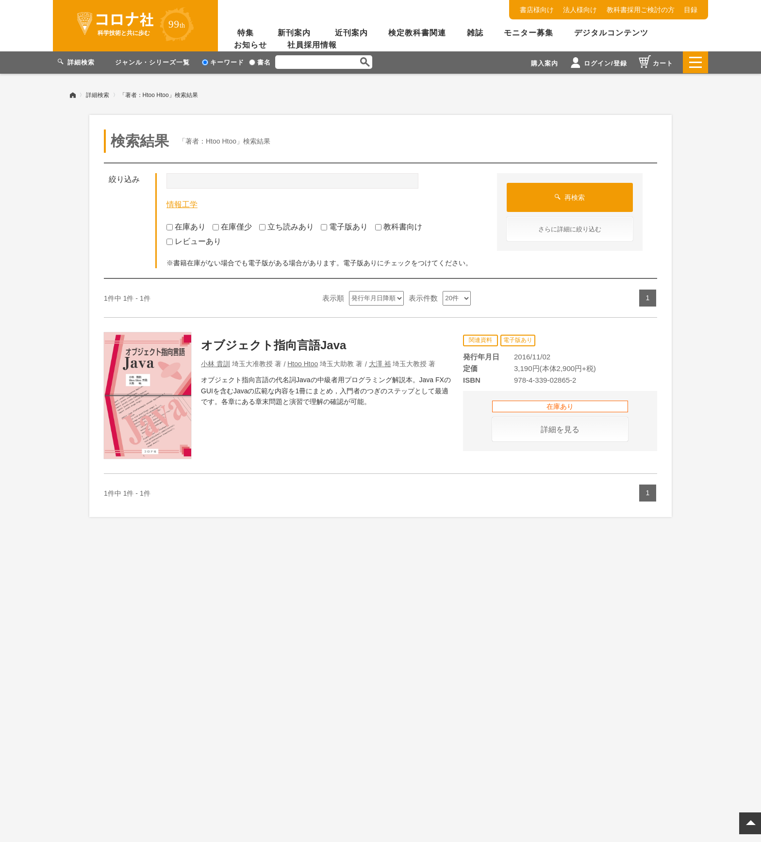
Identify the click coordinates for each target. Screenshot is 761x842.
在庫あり (186, 226)
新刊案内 (294, 33)
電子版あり (344, 226)
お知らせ (250, 45)
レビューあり (193, 241)
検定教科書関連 (417, 33)
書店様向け (537, 10)
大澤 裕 (380, 363)
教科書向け (398, 226)
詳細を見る (560, 429)
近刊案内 (351, 33)
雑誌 (475, 33)
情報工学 (182, 204)
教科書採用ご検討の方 (641, 10)
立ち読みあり (286, 226)
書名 (260, 62)
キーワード (223, 62)
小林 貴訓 (215, 363)
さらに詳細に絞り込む (569, 229)
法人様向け (580, 10)
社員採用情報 (312, 45)
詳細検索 (97, 94)
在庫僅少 (232, 226)
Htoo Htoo (302, 363)
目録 (690, 10)
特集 (245, 33)
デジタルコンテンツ (611, 33)
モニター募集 (528, 33)
